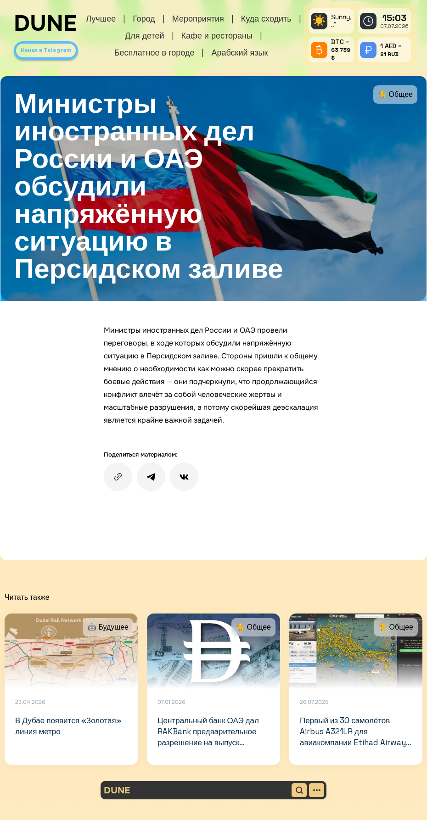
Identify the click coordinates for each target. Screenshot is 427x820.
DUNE (45, 23)
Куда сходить (266, 18)
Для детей (144, 35)
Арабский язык (239, 52)
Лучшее (101, 18)
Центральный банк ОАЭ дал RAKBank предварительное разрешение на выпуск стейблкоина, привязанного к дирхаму (209, 742)
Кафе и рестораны (217, 35)
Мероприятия (198, 18)
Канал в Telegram (46, 50)
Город (144, 18)
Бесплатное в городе (154, 52)
